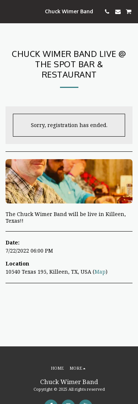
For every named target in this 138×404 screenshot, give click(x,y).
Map (100, 271)
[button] (8, 11)
